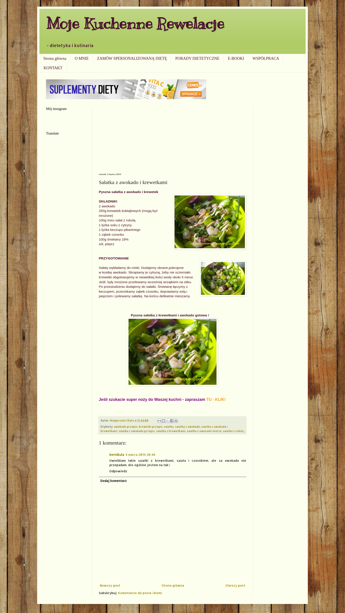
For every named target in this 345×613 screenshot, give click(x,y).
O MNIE (82, 58)
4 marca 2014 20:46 (140, 454)
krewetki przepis (151, 426)
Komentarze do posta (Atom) (140, 593)
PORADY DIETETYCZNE (197, 58)
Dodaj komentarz (113, 481)
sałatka (169, 426)
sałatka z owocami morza (204, 431)
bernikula (116, 454)
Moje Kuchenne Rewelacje (135, 23)
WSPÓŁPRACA (265, 58)
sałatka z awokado (187, 426)
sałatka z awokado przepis (137, 431)
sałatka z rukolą (233, 431)
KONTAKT (53, 68)
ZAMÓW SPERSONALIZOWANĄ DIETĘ (132, 58)
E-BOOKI (236, 58)
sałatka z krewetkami (171, 431)
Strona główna (54, 58)
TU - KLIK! (216, 399)
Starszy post (235, 585)
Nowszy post (110, 585)
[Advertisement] (172, 140)
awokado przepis (126, 426)
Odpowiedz (118, 471)
